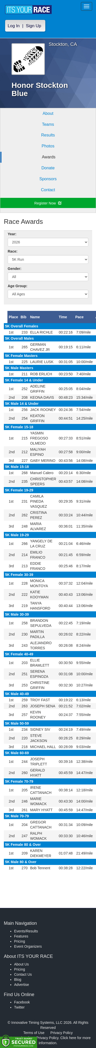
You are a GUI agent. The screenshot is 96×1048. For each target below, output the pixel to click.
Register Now (48, 203)
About (48, 113)
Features (21, 936)
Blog (17, 979)
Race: (12, 251)
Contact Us (23, 974)
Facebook (22, 1002)
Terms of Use (33, 1033)
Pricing (19, 941)
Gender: (15, 269)
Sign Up (33, 25)
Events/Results (26, 931)
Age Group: (17, 286)
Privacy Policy (61, 1033)
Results (48, 135)
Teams (48, 124)
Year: (12, 234)
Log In (14, 25)
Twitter (19, 1007)
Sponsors (48, 179)
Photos (48, 146)
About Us (21, 964)
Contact (48, 190)
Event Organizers (28, 946)
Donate (48, 168)
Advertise (21, 985)
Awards (48, 157)
